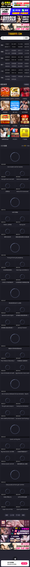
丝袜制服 (14, 53)
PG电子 (7, 44)
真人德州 (14, 44)
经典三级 (14, 59)
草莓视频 (20, 76)
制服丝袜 (7, 59)
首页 (7, 515)
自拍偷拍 (14, 50)
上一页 (12, 515)
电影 (2, 58)
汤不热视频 (27, 76)
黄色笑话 (20, 72)
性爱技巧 (27, 72)
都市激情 (7, 70)
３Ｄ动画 (27, 50)
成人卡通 (20, 57)
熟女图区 (20, 66)
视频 (2, 52)
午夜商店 (14, 76)
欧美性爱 (27, 57)
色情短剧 (14, 79)
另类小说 (14, 72)
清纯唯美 (14, 66)
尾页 (23, 515)
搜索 (26, 38)
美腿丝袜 (7, 66)
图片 (2, 65)
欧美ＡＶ (20, 50)
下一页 (18, 515)
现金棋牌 (20, 47)
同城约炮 (7, 76)
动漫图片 (27, 63)
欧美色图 (20, 63)
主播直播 (20, 53)
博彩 (2, 45)
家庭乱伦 (14, 70)
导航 (2, 78)
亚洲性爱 (7, 57)
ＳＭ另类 (27, 53)
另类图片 (27, 66)
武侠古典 (27, 70)
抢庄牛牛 (27, 47)
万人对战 (20, 44)
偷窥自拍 (7, 63)
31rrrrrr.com (15, 33)
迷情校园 (7, 72)
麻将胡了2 (7, 47)
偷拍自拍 (14, 57)
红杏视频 (7, 79)
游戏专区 (27, 44)
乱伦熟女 (20, 59)
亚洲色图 (14, 63)
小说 (2, 71)
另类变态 (27, 59)
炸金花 (14, 47)
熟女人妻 (7, 53)
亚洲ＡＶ (7, 50)
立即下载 (24, 563)
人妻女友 (20, 70)
